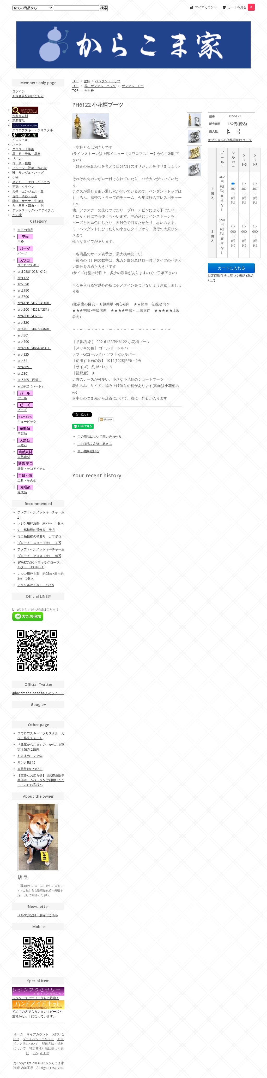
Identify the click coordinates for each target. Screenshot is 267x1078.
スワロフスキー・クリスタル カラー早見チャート (40, 735)
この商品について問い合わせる (99, 436)
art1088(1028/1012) (31, 271)
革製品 (22, 433)
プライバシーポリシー (38, 1039)
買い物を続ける (88, 451)
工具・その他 (26, 480)
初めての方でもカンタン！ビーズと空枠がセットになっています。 (38, 1010)
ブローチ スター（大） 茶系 (39, 543)
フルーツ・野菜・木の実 (29, 168)
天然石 (22, 445)
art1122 (23, 278)
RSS (35, 1053)
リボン (17, 158)
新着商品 (18, 120)
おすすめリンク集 (30, 756)
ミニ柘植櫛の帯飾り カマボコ (39, 536)
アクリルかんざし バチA (35, 585)
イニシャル (20, 139)
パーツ (22, 253)
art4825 (23, 354)
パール (22, 398)
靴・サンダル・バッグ (100, 86)
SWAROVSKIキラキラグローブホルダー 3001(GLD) (40, 564)
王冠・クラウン (23, 186)
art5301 (23, 373)
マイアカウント (206, 7)
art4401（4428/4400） (34, 329)
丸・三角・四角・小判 (28, 205)
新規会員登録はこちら (28, 96)
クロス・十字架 (23, 149)
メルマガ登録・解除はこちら (37, 915)
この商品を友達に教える (94, 444)
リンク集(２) (26, 762)
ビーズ (22, 410)
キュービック (26, 421)
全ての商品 (25, 230)
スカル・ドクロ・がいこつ (31, 182)
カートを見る (241, 7)
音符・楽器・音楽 (24, 196)
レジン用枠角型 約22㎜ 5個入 (40, 523)
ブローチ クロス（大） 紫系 (39, 556)
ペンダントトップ (107, 81)
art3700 (23, 296)
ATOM (44, 1053)
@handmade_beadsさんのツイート (38, 693)
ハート (17, 144)
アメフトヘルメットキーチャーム (40, 549)
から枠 (89, 90)
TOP (75, 81)
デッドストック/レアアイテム (33, 210)
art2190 (23, 290)
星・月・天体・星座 (26, 154)
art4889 (24, 367)
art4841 (23, 360)
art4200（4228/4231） (34, 309)
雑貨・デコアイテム (31, 468)
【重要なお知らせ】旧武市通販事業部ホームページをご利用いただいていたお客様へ (40, 780)
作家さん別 (20, 116)
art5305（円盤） (29, 380)
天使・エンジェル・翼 (28, 191)
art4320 (23, 322)
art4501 (23, 335)
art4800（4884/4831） (34, 348)
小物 (15, 177)
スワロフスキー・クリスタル (32, 130)
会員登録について (30, 769)
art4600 (23, 341)
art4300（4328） (30, 316)
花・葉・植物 (21, 163)
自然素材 (23, 457)
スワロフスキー (28, 265)
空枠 (87, 81)
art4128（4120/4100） (34, 303)
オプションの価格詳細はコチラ (230, 140)
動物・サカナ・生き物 (28, 201)
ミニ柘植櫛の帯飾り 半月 (36, 530)
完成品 (22, 492)
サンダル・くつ (133, 86)
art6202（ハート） (31, 386)
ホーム (18, 1034)
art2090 (23, 284)
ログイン (18, 91)
